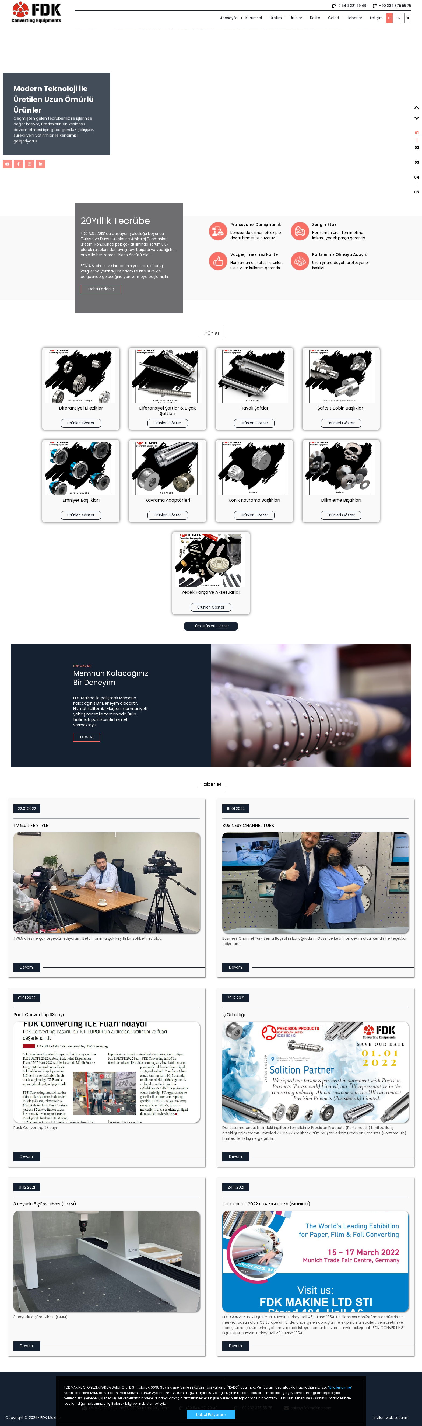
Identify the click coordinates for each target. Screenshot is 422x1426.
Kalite (315, 17)
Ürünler (296, 17)
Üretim (276, 17)
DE (408, 18)
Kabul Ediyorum (211, 1414)
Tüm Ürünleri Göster (211, 631)
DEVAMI (86, 742)
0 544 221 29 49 (348, 6)
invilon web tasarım (391, 1417)
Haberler (354, 17)
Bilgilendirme (340, 1387)
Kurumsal (253, 17)
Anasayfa (229, 17)
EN (398, 18)
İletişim (376, 17)
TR (390, 18)
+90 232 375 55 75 (390, 6)
